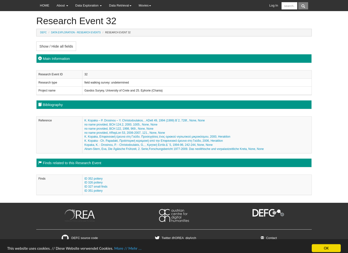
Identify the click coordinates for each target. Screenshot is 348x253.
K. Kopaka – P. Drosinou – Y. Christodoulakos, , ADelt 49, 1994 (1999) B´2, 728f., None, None (144, 120)
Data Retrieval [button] (120, 5)
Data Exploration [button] (88, 5)
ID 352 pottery (93, 178)
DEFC (43, 32)
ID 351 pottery (93, 190)
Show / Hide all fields (56, 46)
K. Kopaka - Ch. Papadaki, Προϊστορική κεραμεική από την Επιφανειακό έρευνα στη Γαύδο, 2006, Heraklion (153, 140)
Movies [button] (145, 5)
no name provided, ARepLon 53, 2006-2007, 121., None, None (124, 132)
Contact (268, 238)
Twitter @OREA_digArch (175, 238)
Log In (273, 5)
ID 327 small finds (95, 186)
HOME (44, 5)
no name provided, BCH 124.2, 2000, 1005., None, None (120, 124)
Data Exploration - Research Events (76, 32)
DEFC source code (80, 238)
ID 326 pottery (93, 182)
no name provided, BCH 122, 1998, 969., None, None (118, 128)
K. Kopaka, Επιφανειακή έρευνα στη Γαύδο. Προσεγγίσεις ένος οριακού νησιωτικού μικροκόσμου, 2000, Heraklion (157, 136)
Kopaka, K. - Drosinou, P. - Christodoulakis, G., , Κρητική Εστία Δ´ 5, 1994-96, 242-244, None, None (148, 145)
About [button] (62, 5)
